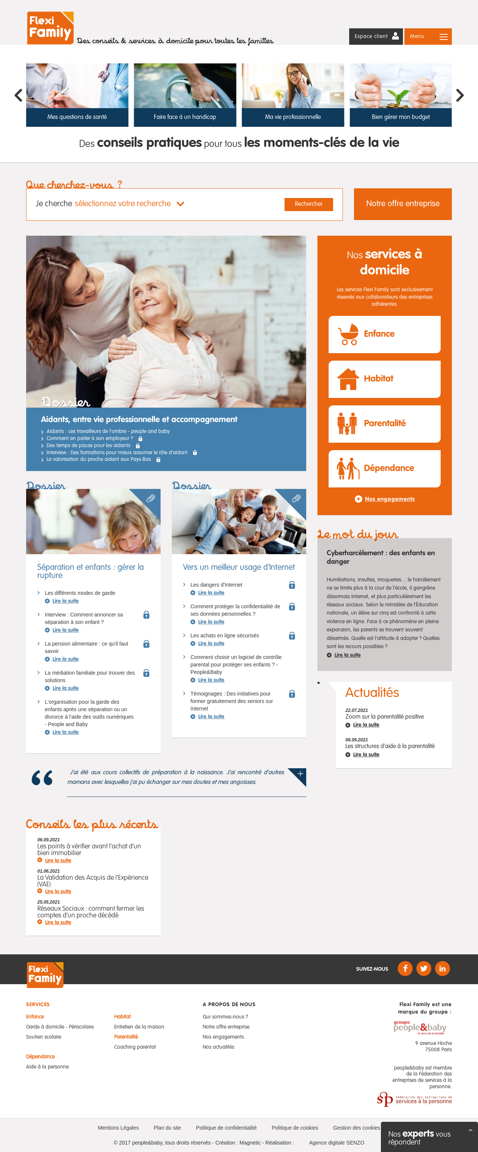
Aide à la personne (47, 1067)
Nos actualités (218, 1047)
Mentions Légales (118, 1128)
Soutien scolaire (43, 1037)
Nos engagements (223, 1037)
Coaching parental (135, 1047)
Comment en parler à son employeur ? (90, 438)
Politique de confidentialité (226, 1128)
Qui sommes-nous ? (225, 1017)
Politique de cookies (294, 1128)
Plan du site (167, 1128)
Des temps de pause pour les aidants (88, 445)
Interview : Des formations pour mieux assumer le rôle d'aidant (117, 452)
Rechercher (309, 204)
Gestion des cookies (356, 1128)
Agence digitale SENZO (336, 1143)
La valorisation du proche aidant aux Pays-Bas (99, 459)
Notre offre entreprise (403, 204)
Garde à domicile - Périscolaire (60, 1027)
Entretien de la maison (139, 1027)
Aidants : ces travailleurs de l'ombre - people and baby (108, 431)
